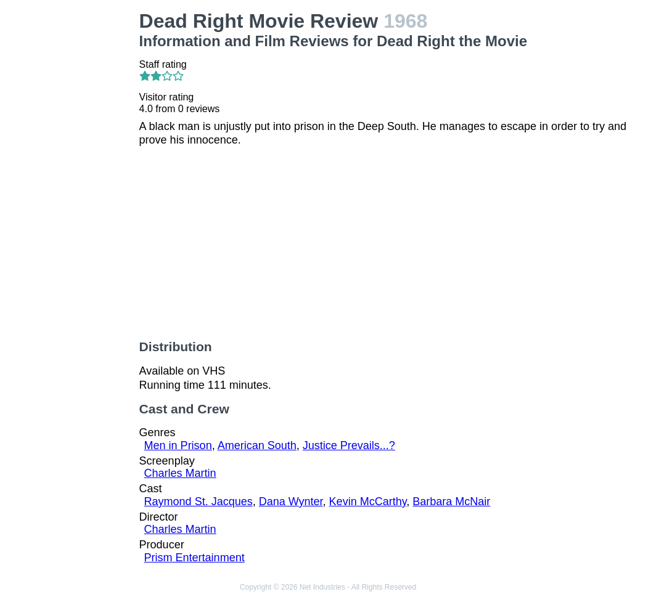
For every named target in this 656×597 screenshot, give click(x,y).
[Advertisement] (72, 195)
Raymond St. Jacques (198, 501)
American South (257, 445)
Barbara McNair (451, 501)
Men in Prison (178, 445)
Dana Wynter (291, 501)
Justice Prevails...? (349, 445)
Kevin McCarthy (368, 501)
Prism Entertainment (194, 557)
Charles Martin (180, 473)
